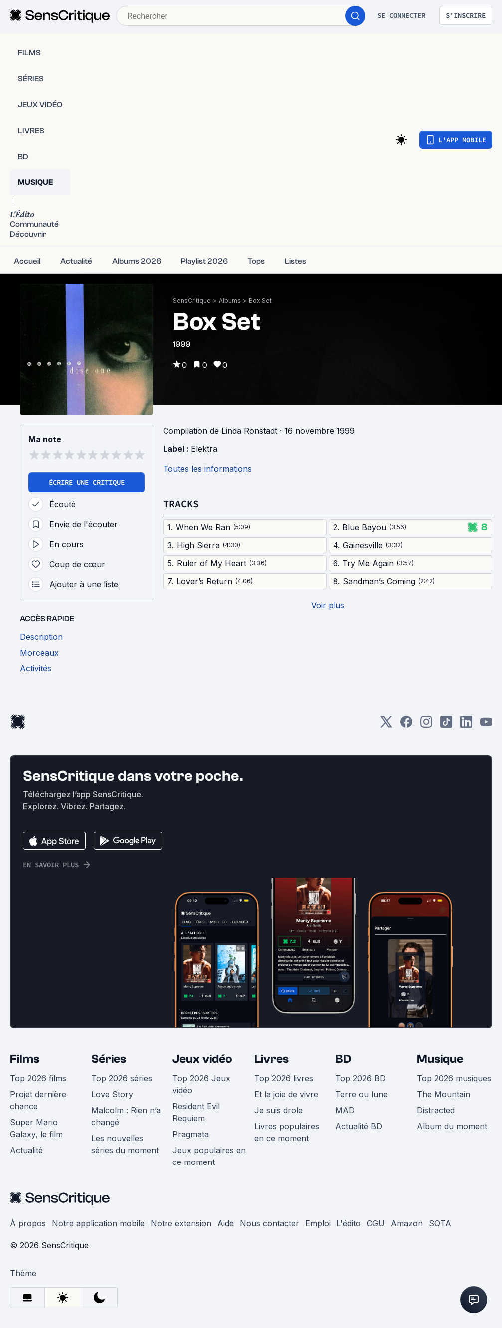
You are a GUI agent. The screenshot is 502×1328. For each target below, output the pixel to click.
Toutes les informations (207, 469)
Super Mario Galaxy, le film (36, 1128)
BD (343, 1059)
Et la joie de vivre (286, 1094)
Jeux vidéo (202, 1059)
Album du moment (452, 1126)
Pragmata (190, 1134)
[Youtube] (486, 725)
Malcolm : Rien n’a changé (126, 1116)
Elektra (204, 449)
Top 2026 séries (121, 1078)
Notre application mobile (98, 1223)
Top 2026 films (38, 1078)
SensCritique (192, 300)
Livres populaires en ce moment (286, 1132)
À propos (28, 1223)
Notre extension (181, 1223)
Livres (271, 1059)
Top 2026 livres (283, 1078)
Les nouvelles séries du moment (125, 1144)
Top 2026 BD (360, 1078)
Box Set (260, 300)
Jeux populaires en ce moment (209, 1156)
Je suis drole (278, 1110)
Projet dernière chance (38, 1100)
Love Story (112, 1094)
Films (24, 1059)
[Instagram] (426, 725)
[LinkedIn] (466, 725)
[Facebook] (406, 725)
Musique (440, 1059)
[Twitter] (386, 725)
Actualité (26, 1150)
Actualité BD (358, 1126)
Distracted (436, 1110)
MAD (345, 1110)
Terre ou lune (361, 1094)
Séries (108, 1059)
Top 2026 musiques (454, 1078)
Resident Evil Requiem (196, 1112)
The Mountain (443, 1094)
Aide (225, 1223)
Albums (230, 300)
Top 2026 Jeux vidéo (201, 1084)
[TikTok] (446, 725)
